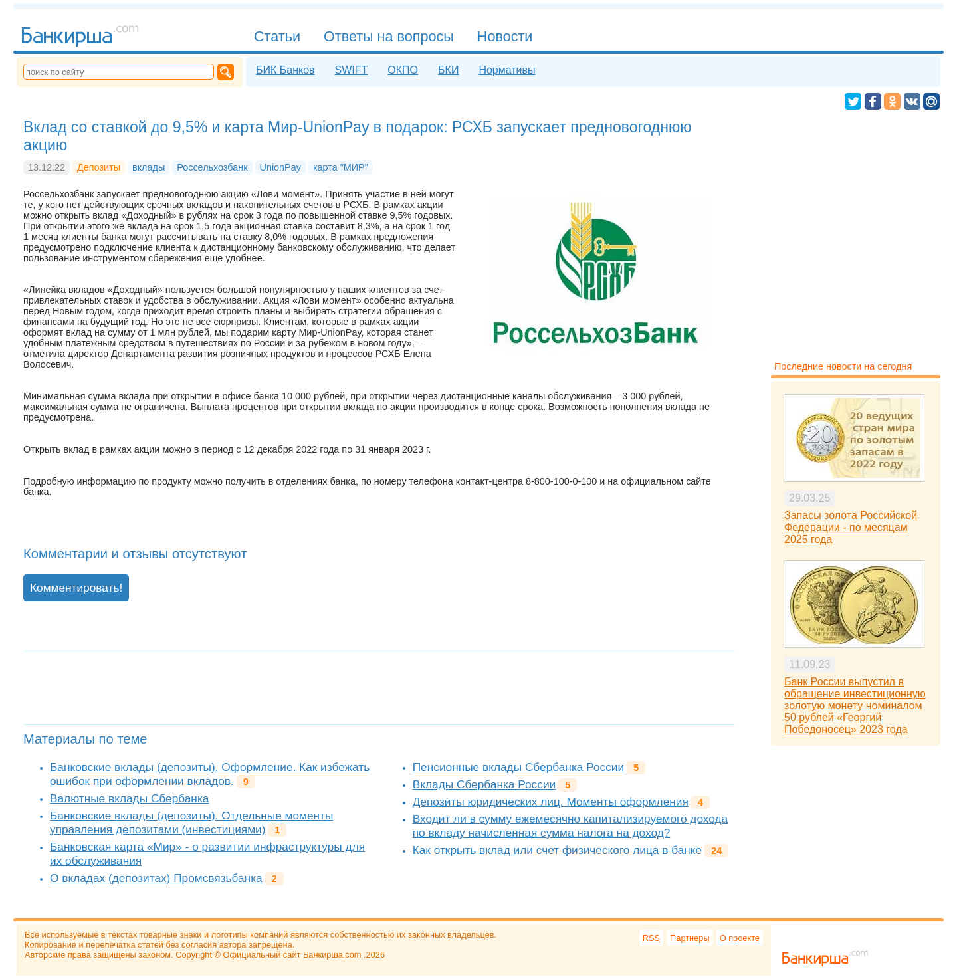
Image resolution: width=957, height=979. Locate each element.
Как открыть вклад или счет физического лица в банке (557, 850)
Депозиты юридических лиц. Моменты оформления (551, 801)
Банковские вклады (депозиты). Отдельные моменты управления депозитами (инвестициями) (191, 822)
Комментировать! (76, 587)
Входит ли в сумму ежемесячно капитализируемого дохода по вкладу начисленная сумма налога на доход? (570, 825)
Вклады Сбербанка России (484, 784)
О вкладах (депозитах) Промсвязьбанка (156, 878)
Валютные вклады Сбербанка (129, 798)
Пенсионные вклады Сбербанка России (518, 767)
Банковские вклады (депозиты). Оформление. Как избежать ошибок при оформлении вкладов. (210, 774)
